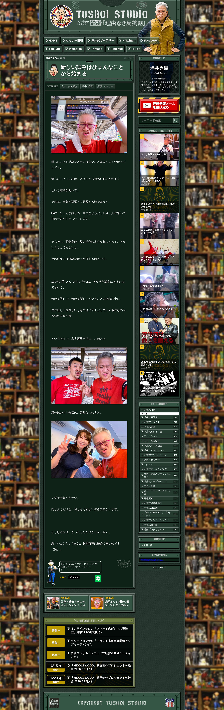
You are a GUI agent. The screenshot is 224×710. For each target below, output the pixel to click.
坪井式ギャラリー (102, 40)
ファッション (161, 436)
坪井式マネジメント (161, 450)
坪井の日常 (87, 86)
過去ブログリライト (161, 529)
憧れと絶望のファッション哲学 (161, 475)
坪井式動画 (161, 427)
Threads (96, 48)
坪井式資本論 (161, 525)
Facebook (150, 40)
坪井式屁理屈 (161, 417)
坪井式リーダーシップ (161, 481)
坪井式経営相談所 (161, 503)
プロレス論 (161, 486)
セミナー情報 (74, 40)
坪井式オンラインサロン (161, 520)
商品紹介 (161, 498)
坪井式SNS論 (161, 508)
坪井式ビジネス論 (161, 431)
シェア (62, 577)
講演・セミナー (105, 86)
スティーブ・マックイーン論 (161, 492)
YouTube (55, 48)
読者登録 (178, 111)
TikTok (135, 48)
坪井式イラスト (161, 422)
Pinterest (117, 48)
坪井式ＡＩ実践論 (161, 445)
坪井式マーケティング (161, 469)
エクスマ (161, 464)
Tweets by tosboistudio (151, 560)
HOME (53, 40)
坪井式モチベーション (161, 455)
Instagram (76, 48)
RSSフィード (159, 568)
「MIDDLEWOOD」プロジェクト (161, 514)
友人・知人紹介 (69, 86)
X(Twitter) (129, 40)
